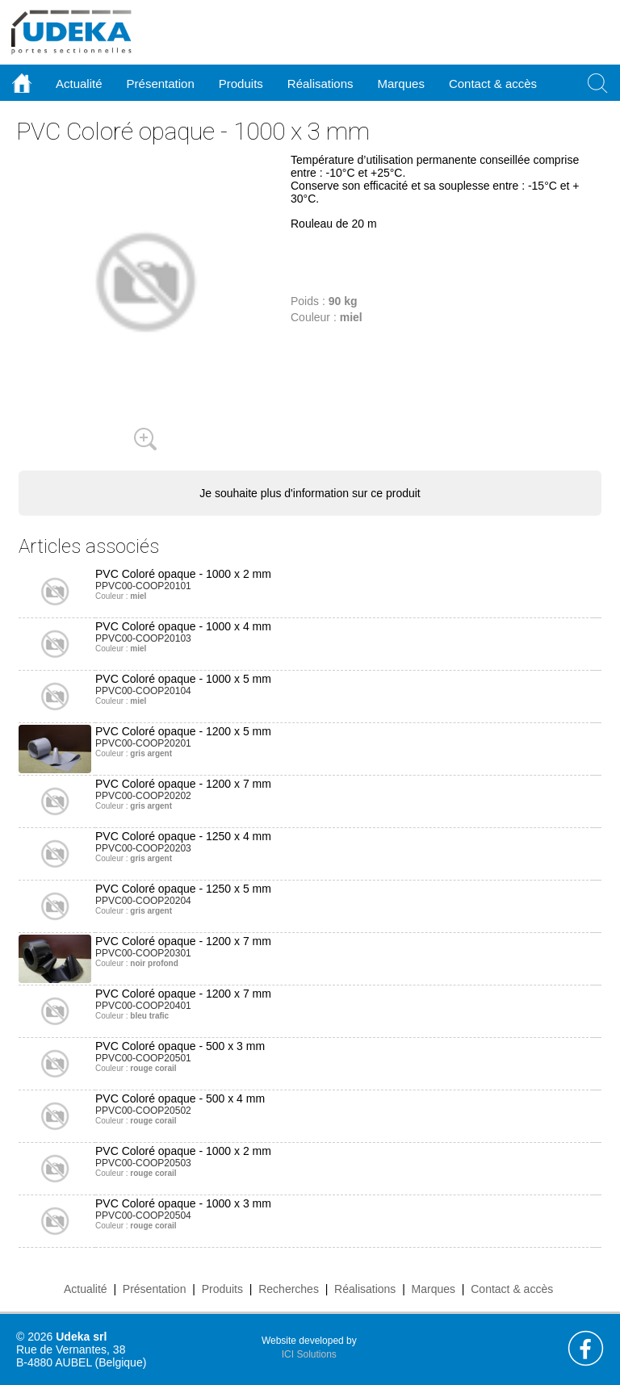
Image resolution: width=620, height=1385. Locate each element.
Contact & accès (493, 83)
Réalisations (365, 1288)
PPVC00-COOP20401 (143, 1005)
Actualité (85, 1288)
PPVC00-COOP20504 (143, 1215)
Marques (433, 1288)
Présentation (154, 1288)
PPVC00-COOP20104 (143, 691)
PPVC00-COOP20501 (143, 1058)
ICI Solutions (309, 1354)
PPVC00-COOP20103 (143, 638)
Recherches (288, 1288)
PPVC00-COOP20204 (143, 900)
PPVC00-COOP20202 (143, 795)
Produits (222, 1288)
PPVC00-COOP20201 (143, 743)
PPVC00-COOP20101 (143, 586)
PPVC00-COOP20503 (143, 1163)
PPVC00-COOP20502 (143, 1110)
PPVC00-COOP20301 (143, 953)
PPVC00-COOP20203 (143, 848)
